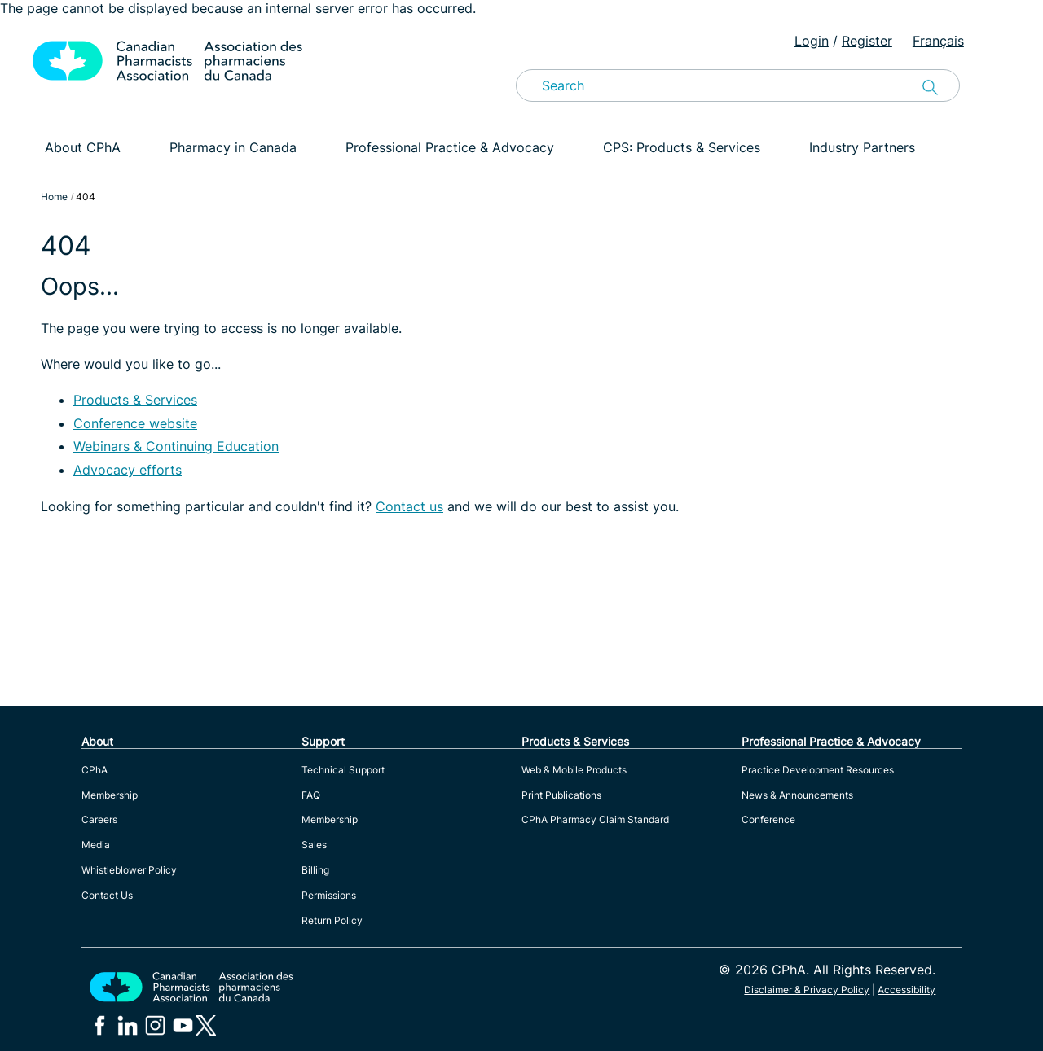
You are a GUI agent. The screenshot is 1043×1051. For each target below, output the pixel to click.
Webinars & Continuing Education (176, 446)
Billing (315, 870)
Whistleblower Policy (129, 870)
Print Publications (561, 795)
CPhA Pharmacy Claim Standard (595, 819)
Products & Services (135, 400)
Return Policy (332, 920)
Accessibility (906, 989)
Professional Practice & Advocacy (449, 147)
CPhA (94, 770)
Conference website (135, 423)
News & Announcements (797, 795)
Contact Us (107, 895)
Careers (99, 819)
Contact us (409, 506)
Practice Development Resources (818, 770)
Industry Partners (862, 147)
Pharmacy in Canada (233, 147)
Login (811, 41)
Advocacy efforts (127, 470)
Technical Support (343, 770)
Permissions (328, 895)
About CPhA (83, 147)
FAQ (310, 795)
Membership (109, 795)
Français (938, 41)
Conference (768, 819)
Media (95, 845)
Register (867, 41)
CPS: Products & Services (681, 147)
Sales (314, 845)
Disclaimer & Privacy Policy (806, 989)
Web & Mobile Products (574, 770)
